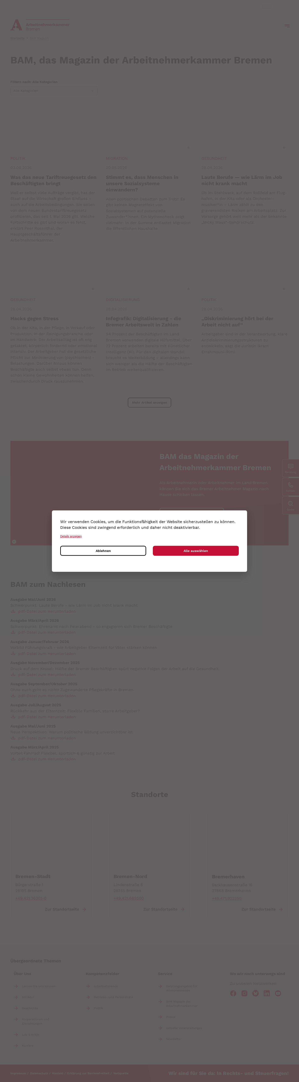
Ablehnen (103, 551)
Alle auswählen (195, 551)
